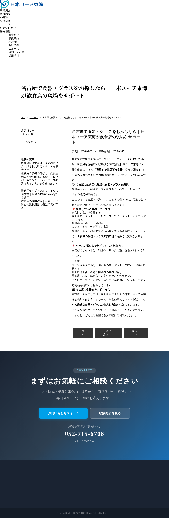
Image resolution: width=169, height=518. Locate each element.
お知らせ (28, 134)
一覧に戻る (107, 333)
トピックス (29, 141)
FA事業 (4, 17)
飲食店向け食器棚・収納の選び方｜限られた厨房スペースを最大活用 (39, 166)
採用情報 (5, 31)
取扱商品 (5, 14)
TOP (23, 117)
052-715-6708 (84, 433)
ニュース (5, 24)
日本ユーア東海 (21, 4)
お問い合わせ (8, 27)
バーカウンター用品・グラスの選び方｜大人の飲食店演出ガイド (39, 184)
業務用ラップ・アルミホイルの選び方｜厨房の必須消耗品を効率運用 (39, 194)
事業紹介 (5, 10)
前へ (83, 333)
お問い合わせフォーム (63, 413)
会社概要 (5, 21)
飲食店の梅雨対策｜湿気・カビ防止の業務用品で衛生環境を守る (39, 204)
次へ (134, 331)
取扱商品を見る (110, 413)
